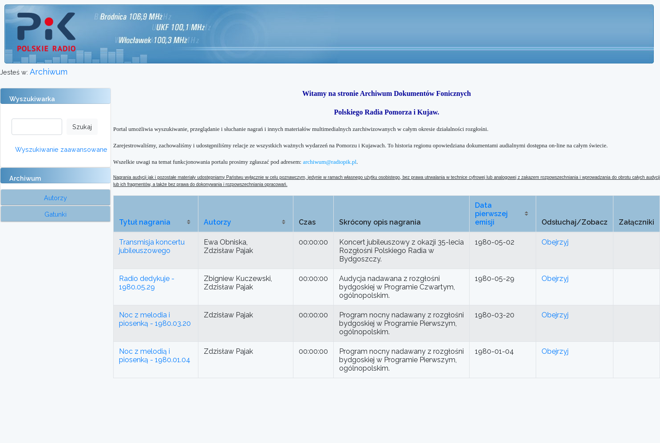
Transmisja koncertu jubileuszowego (152, 246)
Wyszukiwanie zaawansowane (61, 149)
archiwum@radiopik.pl (329, 161)
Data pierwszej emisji (491, 213)
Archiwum (48, 71)
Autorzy (217, 222)
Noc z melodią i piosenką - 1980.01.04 (154, 355)
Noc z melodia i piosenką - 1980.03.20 (155, 319)
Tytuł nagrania (144, 222)
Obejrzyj (555, 242)
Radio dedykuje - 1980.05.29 (146, 282)
